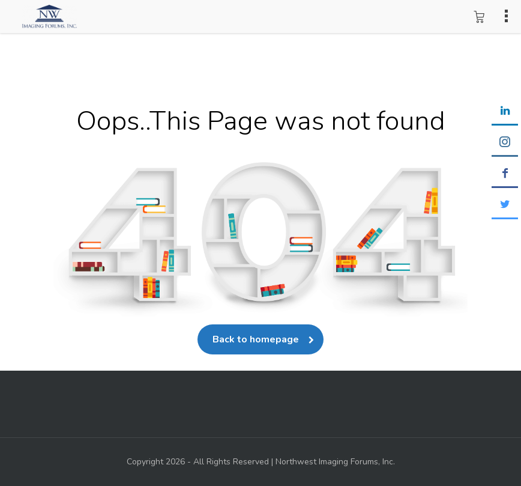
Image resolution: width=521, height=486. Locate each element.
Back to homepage (260, 339)
